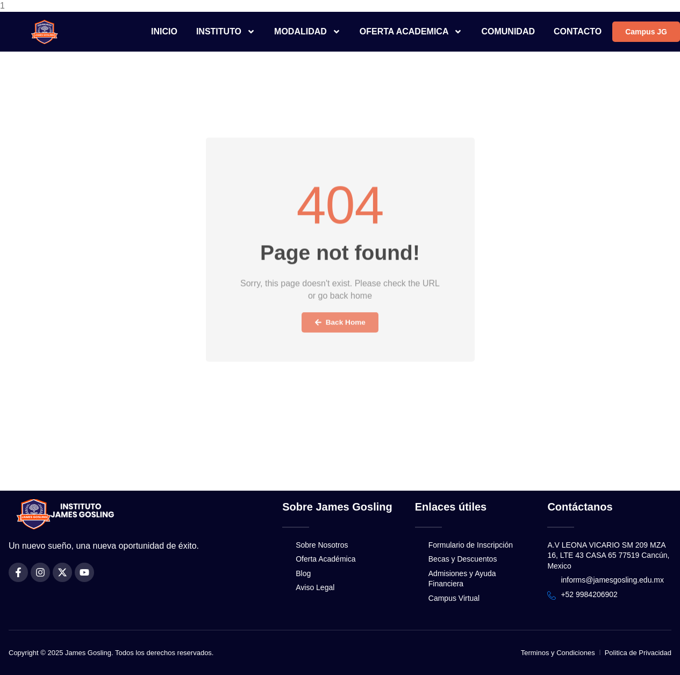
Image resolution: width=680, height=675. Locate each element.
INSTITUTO (225, 31)
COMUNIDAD (508, 31)
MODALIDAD (307, 31)
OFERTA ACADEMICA (411, 31)
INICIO (164, 31)
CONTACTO (578, 31)
